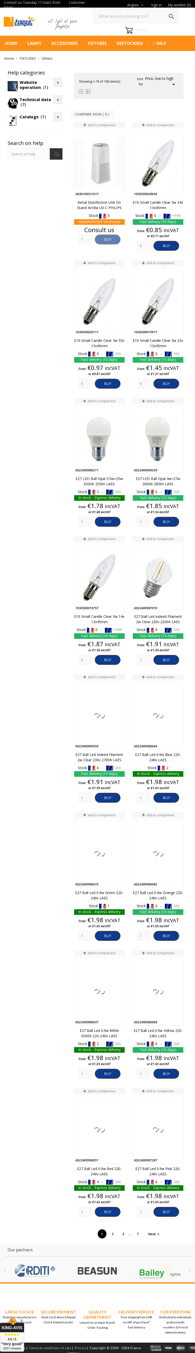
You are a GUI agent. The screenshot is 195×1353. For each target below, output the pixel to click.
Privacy (80, 1348)
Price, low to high (161, 81)
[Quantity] (85, 239)
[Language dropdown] (135, 5)
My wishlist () (179, 5)
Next (154, 1234)
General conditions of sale (50, 1348)
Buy (107, 239)
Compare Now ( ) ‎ (92, 114)
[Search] (136, 16)
